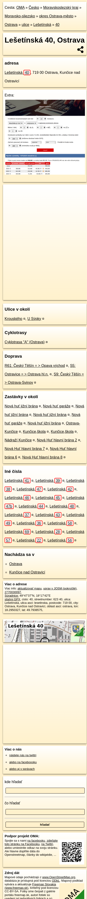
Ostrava (11, 25)
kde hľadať (13, 782)
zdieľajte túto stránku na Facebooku (31, 842)
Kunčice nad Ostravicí (27, 572)
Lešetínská (42, 25)
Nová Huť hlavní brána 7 (25, 449)
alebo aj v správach (22, 769)
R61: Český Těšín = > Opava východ (35, 366)
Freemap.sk (60, 292)
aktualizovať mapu (30, 588)
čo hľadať (12, 803)
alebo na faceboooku (23, 762)
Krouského (13, 319)
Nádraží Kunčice (18, 440)
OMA (20, 7)
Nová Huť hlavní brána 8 (42, 457)
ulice (25, 25)
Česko (34, 7)
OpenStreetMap (37, 292)
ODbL (56, 880)
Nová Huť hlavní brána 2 (57, 440)
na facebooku (36, 840)
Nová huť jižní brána (21, 406)
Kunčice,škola (34, 432)
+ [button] (10, 192)
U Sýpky (34, 319)
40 (57, 25)
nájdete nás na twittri (22, 755)
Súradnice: (12, 595)
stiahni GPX (12, 599)
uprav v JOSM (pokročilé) (59, 588)
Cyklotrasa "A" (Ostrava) (25, 342)
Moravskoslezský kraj (60, 7)
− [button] (10, 199)
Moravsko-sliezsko (20, 16)
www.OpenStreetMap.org (58, 877)
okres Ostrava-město (56, 16)
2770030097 (13, 592)
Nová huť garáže (56, 406)
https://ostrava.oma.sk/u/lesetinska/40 (27, 296)
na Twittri (47, 844)
